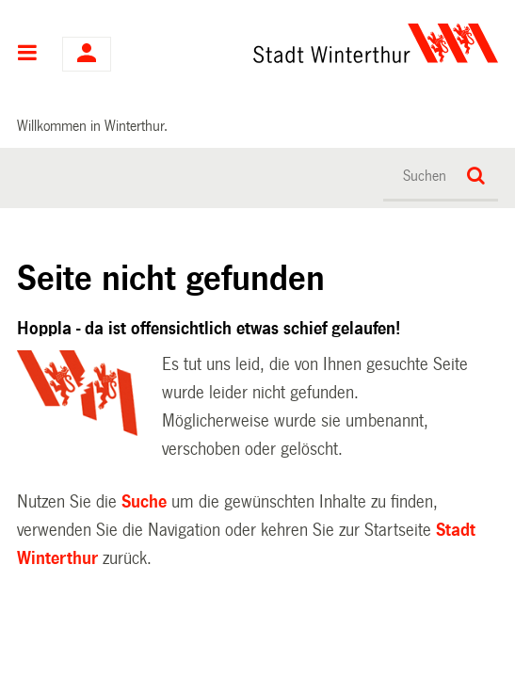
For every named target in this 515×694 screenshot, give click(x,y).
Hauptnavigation (28, 54)
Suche (144, 501)
